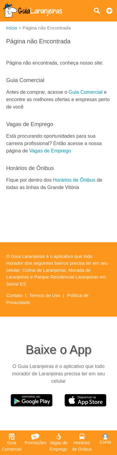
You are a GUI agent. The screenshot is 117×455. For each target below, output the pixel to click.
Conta (105, 439)
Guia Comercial (86, 92)
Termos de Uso (44, 295)
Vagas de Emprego (50, 150)
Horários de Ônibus (74, 180)
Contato (14, 295)
